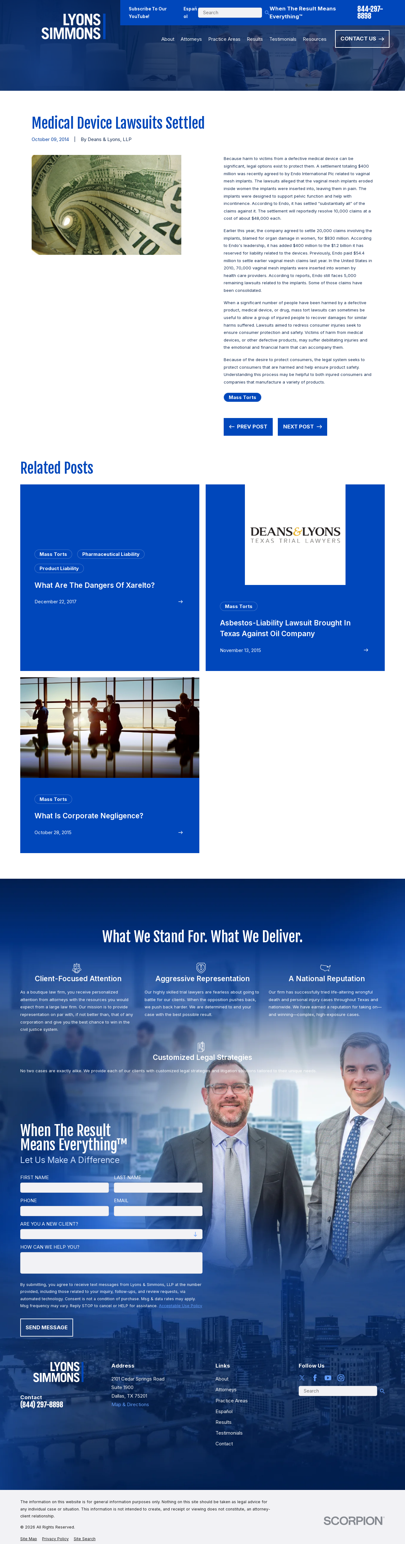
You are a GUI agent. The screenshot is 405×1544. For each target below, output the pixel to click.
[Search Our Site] (267, 12)
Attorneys (226, 1390)
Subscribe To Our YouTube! (148, 12)
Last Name (127, 1177)
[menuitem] (28, 1539)
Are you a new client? (49, 1224)
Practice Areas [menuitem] (224, 39)
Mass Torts (242, 397)
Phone (28, 1200)
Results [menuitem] (255, 39)
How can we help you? (49, 1247)
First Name (34, 1177)
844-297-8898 (370, 13)
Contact (224, 1444)
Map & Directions (130, 1404)
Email (121, 1200)
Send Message (47, 1327)
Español (190, 12)
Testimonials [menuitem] (282, 39)
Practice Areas (231, 1401)
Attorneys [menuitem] (191, 39)
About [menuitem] (167, 39)
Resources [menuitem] (315, 39)
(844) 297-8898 (41, 1404)
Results (223, 1422)
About (221, 1379)
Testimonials (229, 1433)
